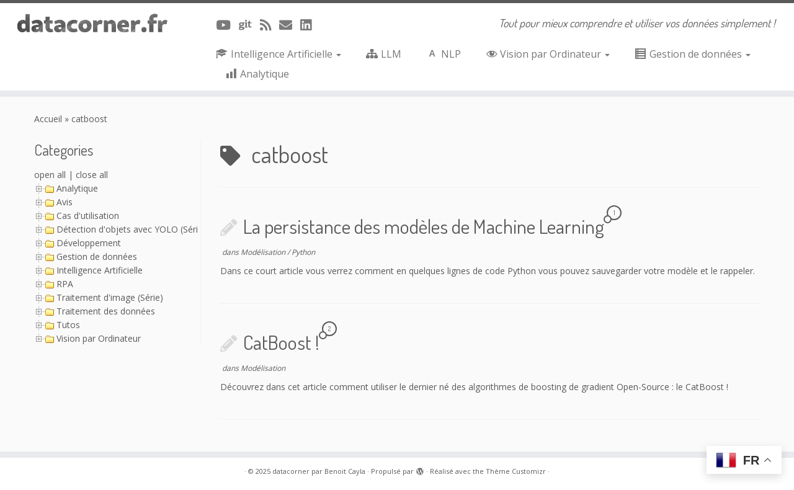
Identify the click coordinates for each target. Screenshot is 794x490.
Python (303, 252)
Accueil (48, 119)
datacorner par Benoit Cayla (318, 471)
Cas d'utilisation (87, 215)
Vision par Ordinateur (98, 338)
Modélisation (264, 252)
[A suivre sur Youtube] (227, 24)
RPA (64, 284)
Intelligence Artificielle (99, 270)
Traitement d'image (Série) (109, 297)
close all (92, 174)
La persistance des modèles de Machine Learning (423, 226)
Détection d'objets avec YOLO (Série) (131, 229)
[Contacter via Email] (289, 24)
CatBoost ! (281, 342)
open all (50, 174)
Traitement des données (105, 311)
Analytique (77, 188)
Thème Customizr (516, 471)
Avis (64, 202)
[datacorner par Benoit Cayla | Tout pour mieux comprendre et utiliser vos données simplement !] (91, 23)
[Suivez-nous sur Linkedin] (309, 24)
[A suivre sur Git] (249, 24)
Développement (88, 243)
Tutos (68, 325)
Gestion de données (96, 256)
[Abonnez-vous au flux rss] (269, 24)
